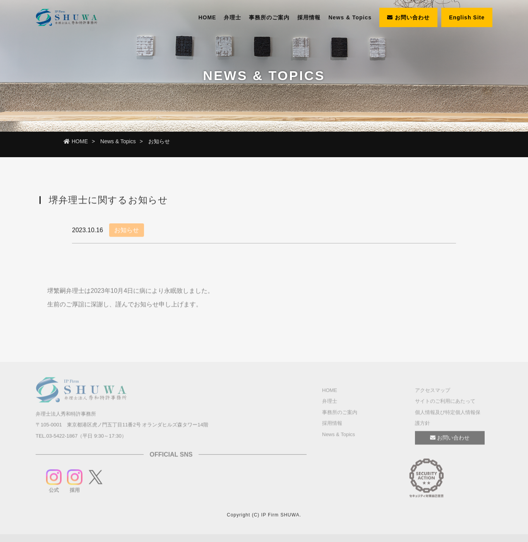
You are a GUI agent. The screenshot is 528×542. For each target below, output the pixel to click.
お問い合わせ (408, 17)
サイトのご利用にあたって (445, 402)
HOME (207, 17)
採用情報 (309, 17)
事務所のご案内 (269, 17)
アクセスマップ (432, 391)
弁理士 (232, 17)
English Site (467, 17)
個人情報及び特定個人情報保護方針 (447, 418)
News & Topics (350, 17)
